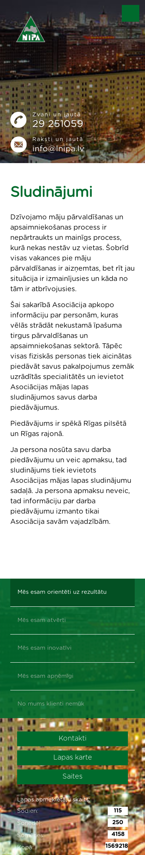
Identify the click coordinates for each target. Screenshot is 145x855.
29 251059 (57, 124)
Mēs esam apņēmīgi (45, 676)
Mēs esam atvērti (42, 620)
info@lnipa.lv (58, 149)
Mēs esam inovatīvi (45, 648)
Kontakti (72, 738)
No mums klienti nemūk (51, 704)
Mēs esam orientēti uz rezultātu (62, 592)
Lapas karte (72, 757)
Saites (72, 776)
